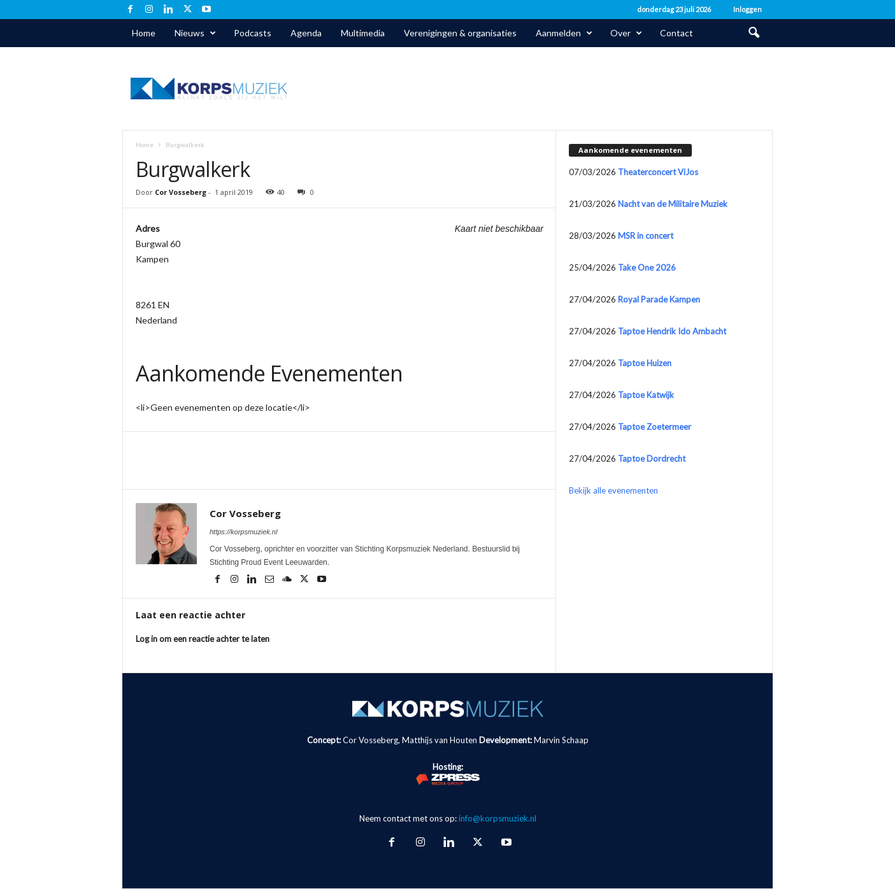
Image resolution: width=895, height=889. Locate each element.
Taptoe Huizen (644, 363)
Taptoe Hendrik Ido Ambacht (672, 331)
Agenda (306, 32)
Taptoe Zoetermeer (654, 427)
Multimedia (363, 32)
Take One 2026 (647, 267)
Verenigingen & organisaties (460, 32)
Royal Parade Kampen (659, 299)
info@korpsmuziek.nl (497, 818)
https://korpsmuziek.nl (243, 532)
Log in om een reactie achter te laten (202, 639)
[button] (754, 33)
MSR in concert (645, 236)
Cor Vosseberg (180, 192)
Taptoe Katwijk (646, 395)
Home (143, 32)
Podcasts (252, 32)
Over (626, 33)
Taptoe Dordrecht (651, 458)
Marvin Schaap (561, 740)
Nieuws (195, 33)
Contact (676, 32)
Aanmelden (564, 33)
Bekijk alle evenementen (613, 490)
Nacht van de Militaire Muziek (672, 204)
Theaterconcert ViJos (658, 172)
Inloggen (747, 9)
